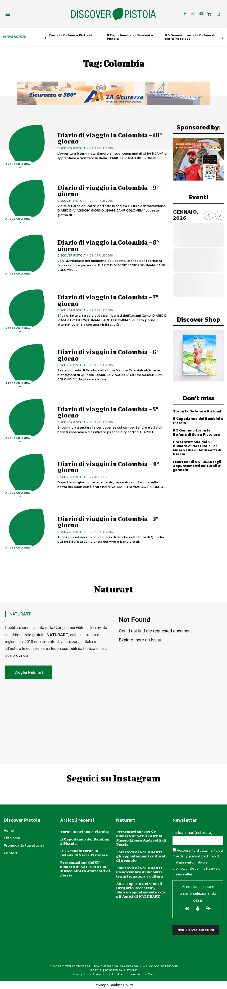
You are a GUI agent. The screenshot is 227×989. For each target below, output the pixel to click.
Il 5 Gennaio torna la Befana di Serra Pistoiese (190, 37)
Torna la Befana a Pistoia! (70, 35)
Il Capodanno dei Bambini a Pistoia (130, 37)
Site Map (148, 974)
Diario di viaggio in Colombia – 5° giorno (107, 412)
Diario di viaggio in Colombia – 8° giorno (108, 245)
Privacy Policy (82, 974)
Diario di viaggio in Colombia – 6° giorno (107, 355)
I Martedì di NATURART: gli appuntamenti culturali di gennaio (197, 466)
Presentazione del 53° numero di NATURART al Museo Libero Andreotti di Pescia (197, 448)
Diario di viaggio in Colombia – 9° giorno (107, 190)
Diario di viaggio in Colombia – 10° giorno (109, 138)
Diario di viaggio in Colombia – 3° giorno (107, 521)
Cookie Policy (101, 974)
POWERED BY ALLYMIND (121, 970)
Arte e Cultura (17, 164)
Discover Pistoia (71, 148)
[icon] (209, 14)
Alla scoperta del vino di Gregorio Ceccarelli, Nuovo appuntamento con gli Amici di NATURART (140, 889)
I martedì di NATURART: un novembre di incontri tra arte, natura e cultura (139, 871)
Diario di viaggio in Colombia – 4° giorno (108, 467)
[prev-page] (45, 38)
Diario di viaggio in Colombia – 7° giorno (107, 300)
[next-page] (222, 38)
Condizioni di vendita (126, 974)
